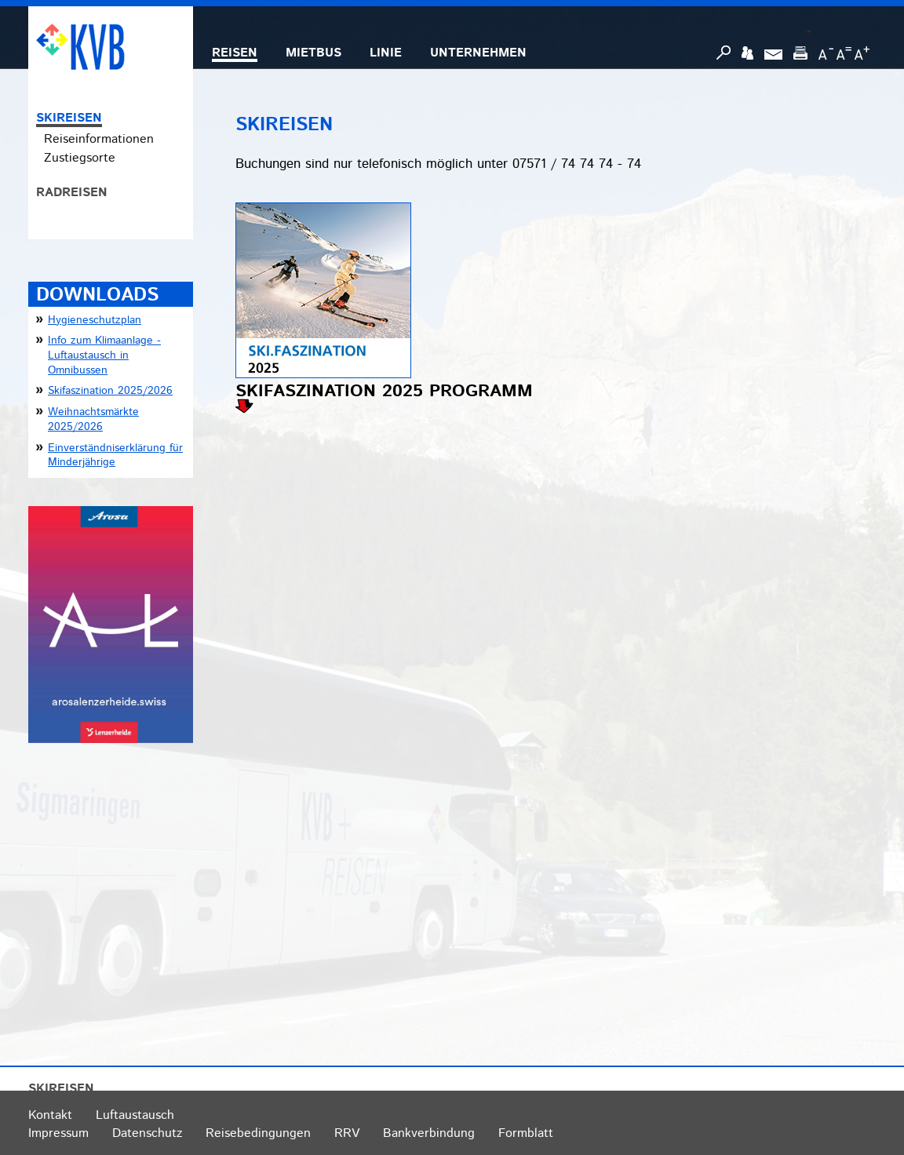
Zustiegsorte (79, 158)
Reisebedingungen (258, 1133)
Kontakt (50, 1115)
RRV (346, 1133)
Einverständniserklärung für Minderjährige (115, 455)
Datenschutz (147, 1133)
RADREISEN (72, 193)
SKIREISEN (69, 118)
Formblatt (525, 1133)
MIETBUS (313, 53)
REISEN (234, 53)
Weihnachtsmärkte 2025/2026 (93, 419)
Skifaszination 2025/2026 (110, 391)
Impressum (58, 1133)
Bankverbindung (429, 1133)
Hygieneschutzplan (94, 320)
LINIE (386, 53)
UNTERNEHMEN (478, 53)
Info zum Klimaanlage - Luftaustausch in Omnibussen (104, 355)
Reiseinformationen (99, 139)
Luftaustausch (135, 1115)
